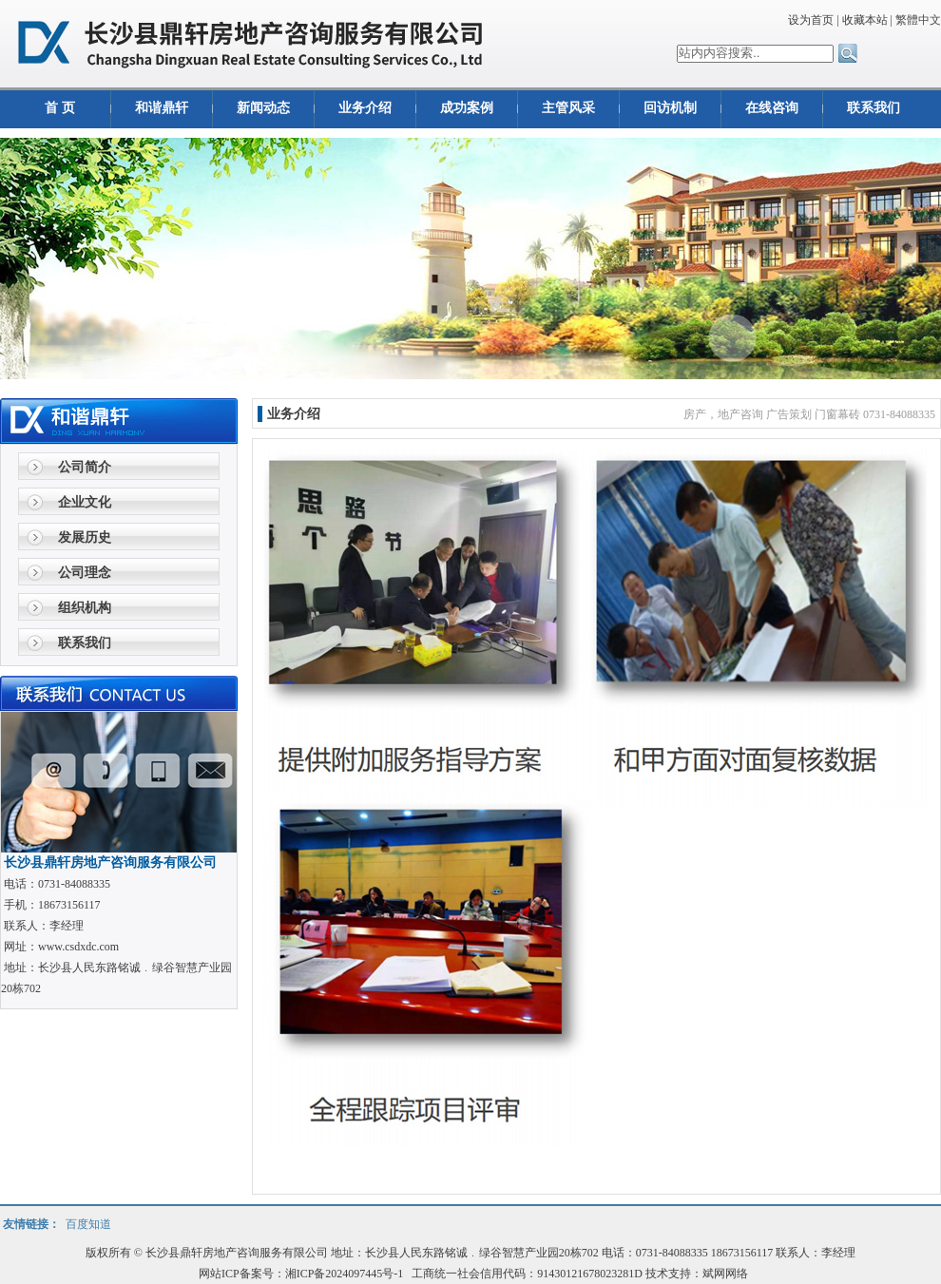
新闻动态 (263, 108)
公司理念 (84, 572)
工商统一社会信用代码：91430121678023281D (527, 1273)
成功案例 (466, 108)
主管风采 (568, 108)
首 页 (60, 108)
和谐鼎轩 (161, 108)
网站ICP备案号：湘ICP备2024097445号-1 (302, 1273)
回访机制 (670, 108)
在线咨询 (771, 108)
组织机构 (84, 608)
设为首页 (811, 20)
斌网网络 (725, 1273)
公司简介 (84, 467)
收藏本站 (865, 20)
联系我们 (873, 108)
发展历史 (84, 537)
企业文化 (84, 502)
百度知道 (88, 1224)
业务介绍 (365, 108)
